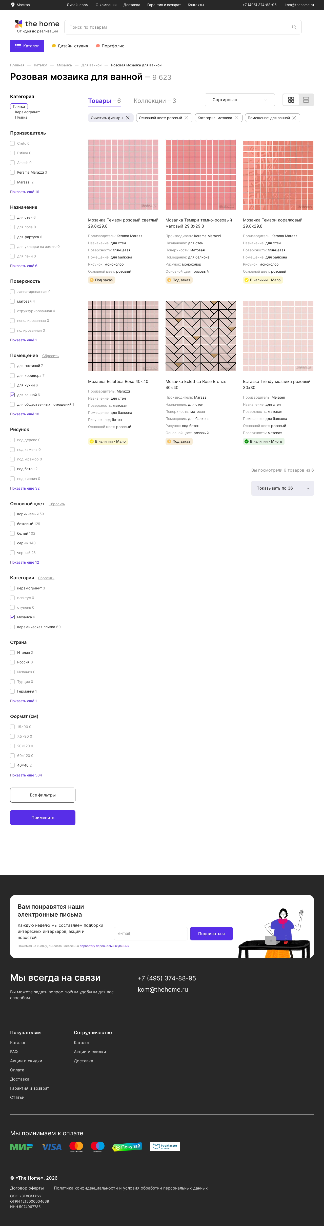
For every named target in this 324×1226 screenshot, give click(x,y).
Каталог (27, 45)
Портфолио (113, 45)
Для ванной (92, 65)
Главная (17, 65)
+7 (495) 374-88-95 (259, 5)
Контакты (196, 5)
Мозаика (65, 65)
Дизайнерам (78, 5)
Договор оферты (27, 1188)
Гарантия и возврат (164, 5)
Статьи (17, 1097)
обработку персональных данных (104, 946)
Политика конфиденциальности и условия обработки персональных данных (131, 1188)
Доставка (132, 5)
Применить (42, 817)
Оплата (17, 1069)
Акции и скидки (26, 1060)
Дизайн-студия (73, 45)
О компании (106, 5)
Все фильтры (43, 794)
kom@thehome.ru (299, 5)
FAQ (14, 1051)
